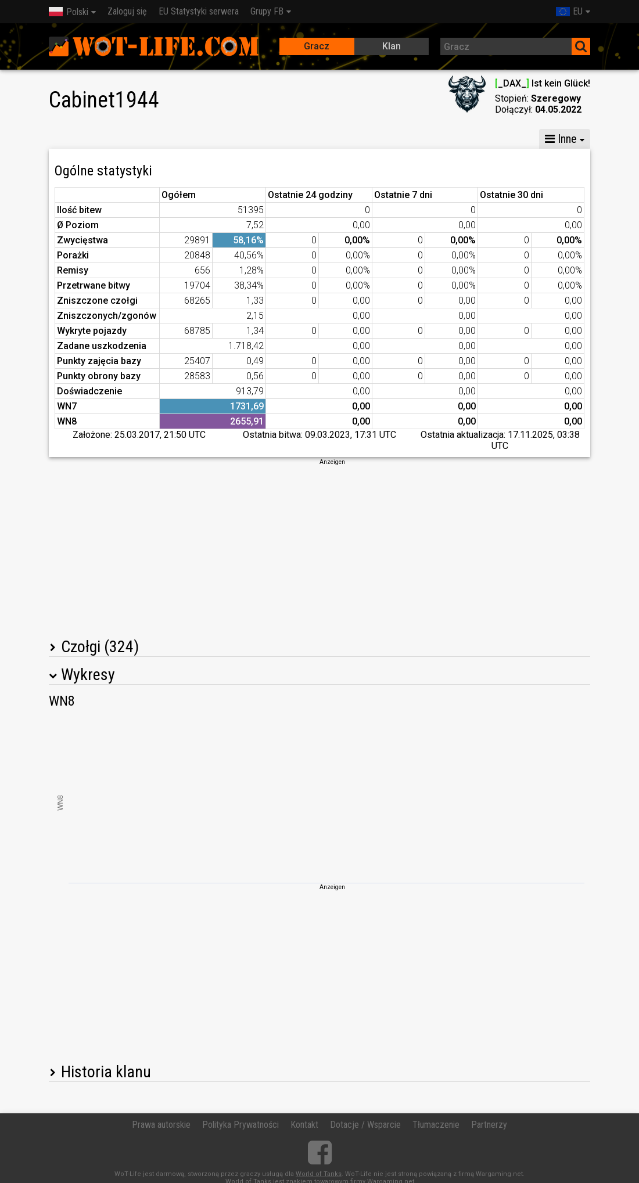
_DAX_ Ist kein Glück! (542, 83)
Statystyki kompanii (312, 139)
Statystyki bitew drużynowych (438, 139)
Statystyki (77, 139)
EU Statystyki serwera (199, 11)
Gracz (316, 46)
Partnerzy (489, 1124)
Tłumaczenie (435, 1124)
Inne (561, 139)
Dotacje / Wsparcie (365, 1124)
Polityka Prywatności (240, 1124)
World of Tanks (319, 1174)
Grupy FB (266, 11)
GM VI (235, 139)
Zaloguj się (127, 11)
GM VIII (183, 139)
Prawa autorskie (161, 1124)
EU (569, 11)
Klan (391, 46)
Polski (68, 11)
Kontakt (304, 1124)
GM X (132, 139)
